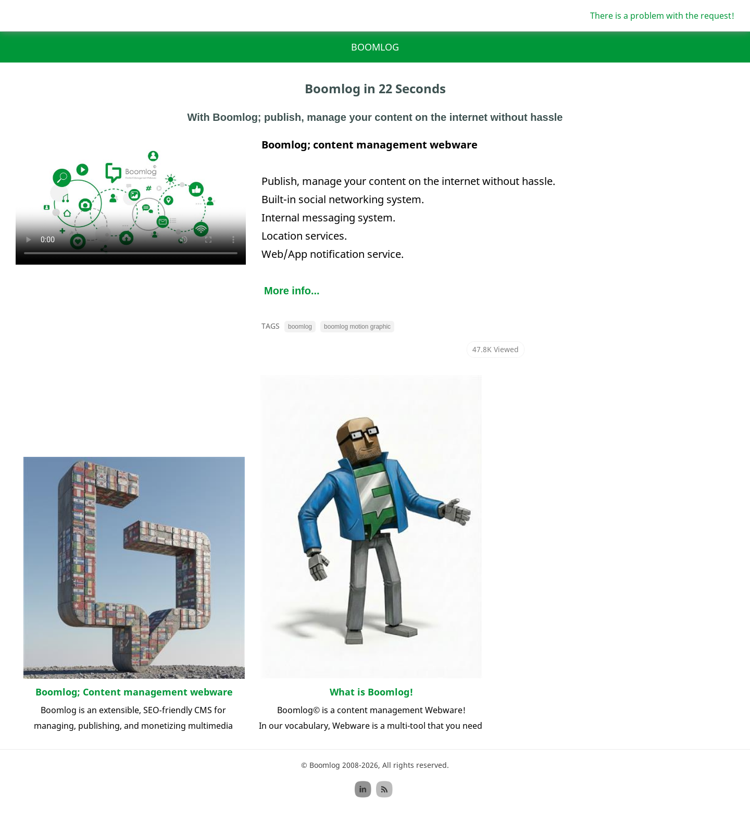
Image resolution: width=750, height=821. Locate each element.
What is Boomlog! (371, 692)
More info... (292, 290)
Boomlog (375, 47)
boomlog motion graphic (357, 326)
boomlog (300, 326)
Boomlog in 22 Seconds (375, 88)
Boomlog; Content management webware (134, 692)
